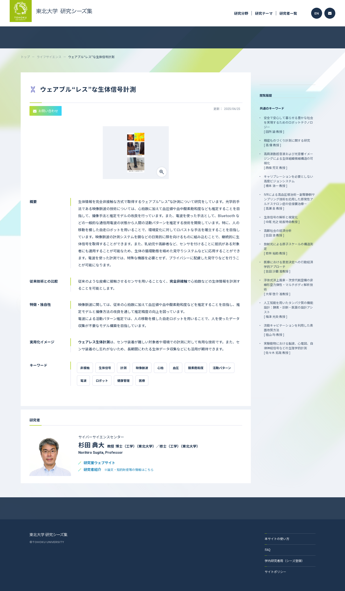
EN (316, 13)
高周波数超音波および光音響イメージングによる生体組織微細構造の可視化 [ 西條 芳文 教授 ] (288, 161)
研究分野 (241, 13)
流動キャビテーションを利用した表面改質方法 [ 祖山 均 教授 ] (288, 330)
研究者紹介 (119, 470)
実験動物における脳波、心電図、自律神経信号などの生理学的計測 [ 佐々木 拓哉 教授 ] (288, 348)
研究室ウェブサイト (99, 463)
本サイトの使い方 (277, 538)
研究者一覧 (288, 13)
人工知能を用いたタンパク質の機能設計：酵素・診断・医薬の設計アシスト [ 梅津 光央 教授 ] (288, 309)
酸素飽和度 (196, 368)
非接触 (85, 368)
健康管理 (123, 380)
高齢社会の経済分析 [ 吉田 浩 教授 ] (278, 232)
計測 (123, 368)
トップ (25, 57)
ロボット (102, 380)
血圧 (176, 368)
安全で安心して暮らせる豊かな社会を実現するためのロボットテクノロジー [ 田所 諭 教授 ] (288, 124)
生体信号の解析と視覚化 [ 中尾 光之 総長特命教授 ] (282, 219)
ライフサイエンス (49, 57)
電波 (83, 380)
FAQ (267, 549)
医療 (142, 380)
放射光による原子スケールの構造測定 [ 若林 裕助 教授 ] (288, 248)
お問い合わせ (45, 110)
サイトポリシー (275, 571)
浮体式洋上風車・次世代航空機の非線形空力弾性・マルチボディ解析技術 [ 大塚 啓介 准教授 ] (288, 287)
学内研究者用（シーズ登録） (285, 560)
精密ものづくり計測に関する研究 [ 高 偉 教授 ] (287, 142)
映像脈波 (142, 368)
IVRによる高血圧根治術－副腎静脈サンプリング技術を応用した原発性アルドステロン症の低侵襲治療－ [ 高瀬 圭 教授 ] (289, 201)
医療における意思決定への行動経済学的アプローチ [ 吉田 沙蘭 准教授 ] (288, 266)
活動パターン (222, 368)
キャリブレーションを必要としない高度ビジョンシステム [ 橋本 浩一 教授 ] (288, 181)
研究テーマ (264, 13)
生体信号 (105, 368)
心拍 (160, 368)
